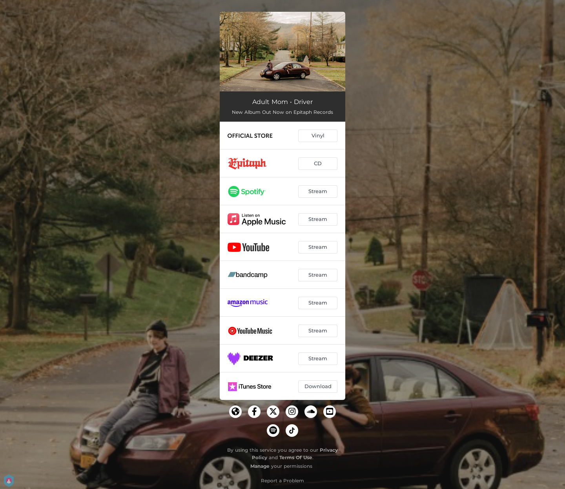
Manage (260, 466)
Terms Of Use (295, 457)
